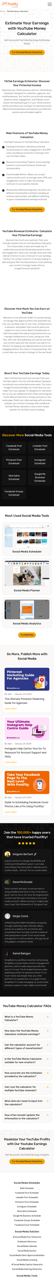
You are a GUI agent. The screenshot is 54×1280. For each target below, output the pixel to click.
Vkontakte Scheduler (27, 1211)
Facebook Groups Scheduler (27, 1220)
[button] (49, 4)
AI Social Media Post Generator (27, 1237)
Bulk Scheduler (27, 1188)
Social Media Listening (27, 1260)
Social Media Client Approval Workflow (27, 1255)
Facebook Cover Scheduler (27, 1225)
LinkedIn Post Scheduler (27, 1197)
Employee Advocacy (27, 1241)
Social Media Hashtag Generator (27, 1269)
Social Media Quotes (27, 1251)
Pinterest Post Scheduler (27, 1202)
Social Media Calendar (27, 1246)
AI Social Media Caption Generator (27, 1264)
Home (2, 11)
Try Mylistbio (27, 635)
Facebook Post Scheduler (27, 1193)
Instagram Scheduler (27, 1206)
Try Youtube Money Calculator (27, 52)
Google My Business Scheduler (27, 1216)
